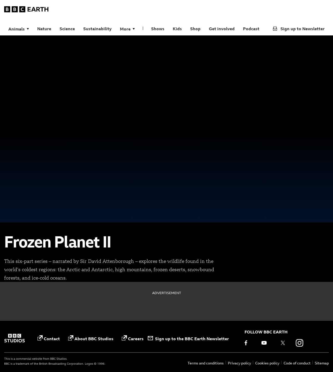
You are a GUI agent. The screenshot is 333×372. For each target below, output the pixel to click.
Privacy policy (239, 363)
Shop (195, 28)
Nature (44, 28)
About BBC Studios (90, 338)
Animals (16, 29)
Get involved (222, 28)
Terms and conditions (206, 363)
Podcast (251, 28)
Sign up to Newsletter (299, 28)
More (125, 29)
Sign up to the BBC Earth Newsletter (188, 338)
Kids (177, 28)
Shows (157, 28)
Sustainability (97, 28)
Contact (48, 338)
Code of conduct (297, 363)
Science (67, 28)
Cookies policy (267, 363)
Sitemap (322, 363)
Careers (133, 338)
